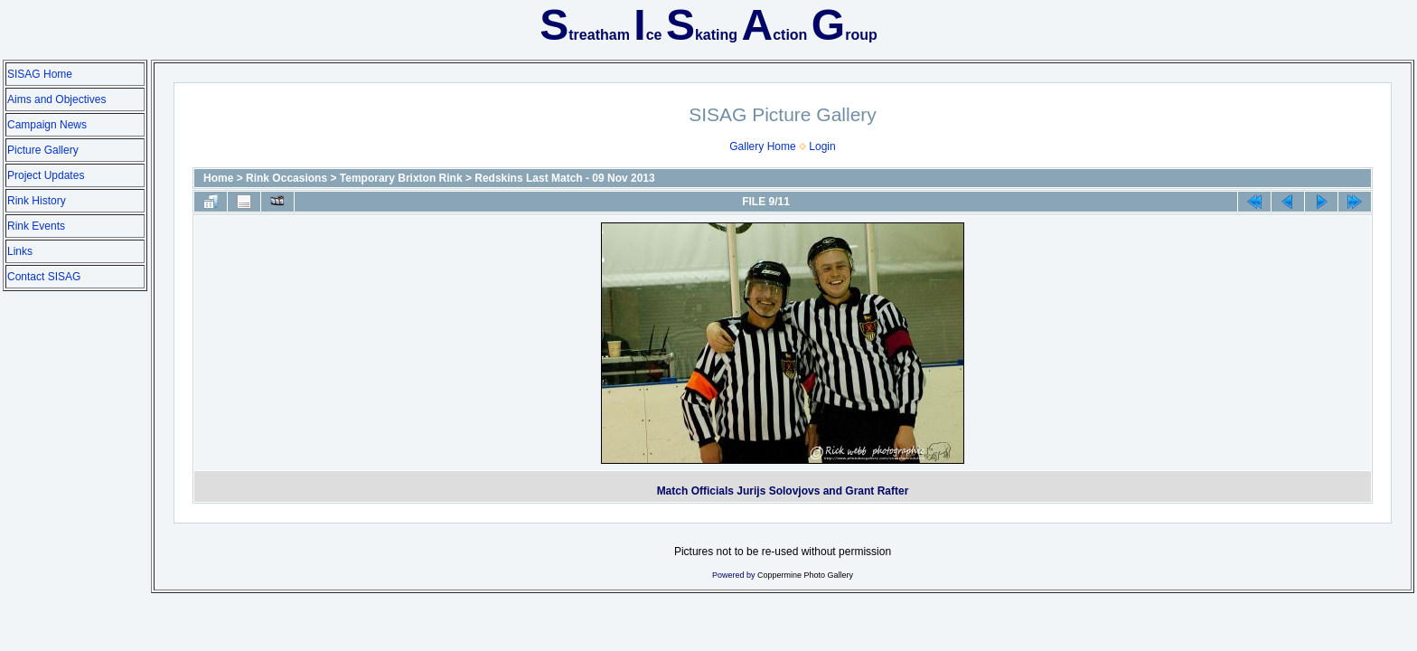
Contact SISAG (43, 276)
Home (218, 178)
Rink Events (36, 226)
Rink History (36, 200)
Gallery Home (762, 146)
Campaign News (47, 124)
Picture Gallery (43, 150)
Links (20, 251)
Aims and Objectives (56, 99)
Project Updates (45, 175)
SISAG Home (39, 74)
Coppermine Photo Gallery (805, 575)
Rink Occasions (286, 178)
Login (822, 146)
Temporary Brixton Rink (401, 178)
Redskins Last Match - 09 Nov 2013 (564, 178)
